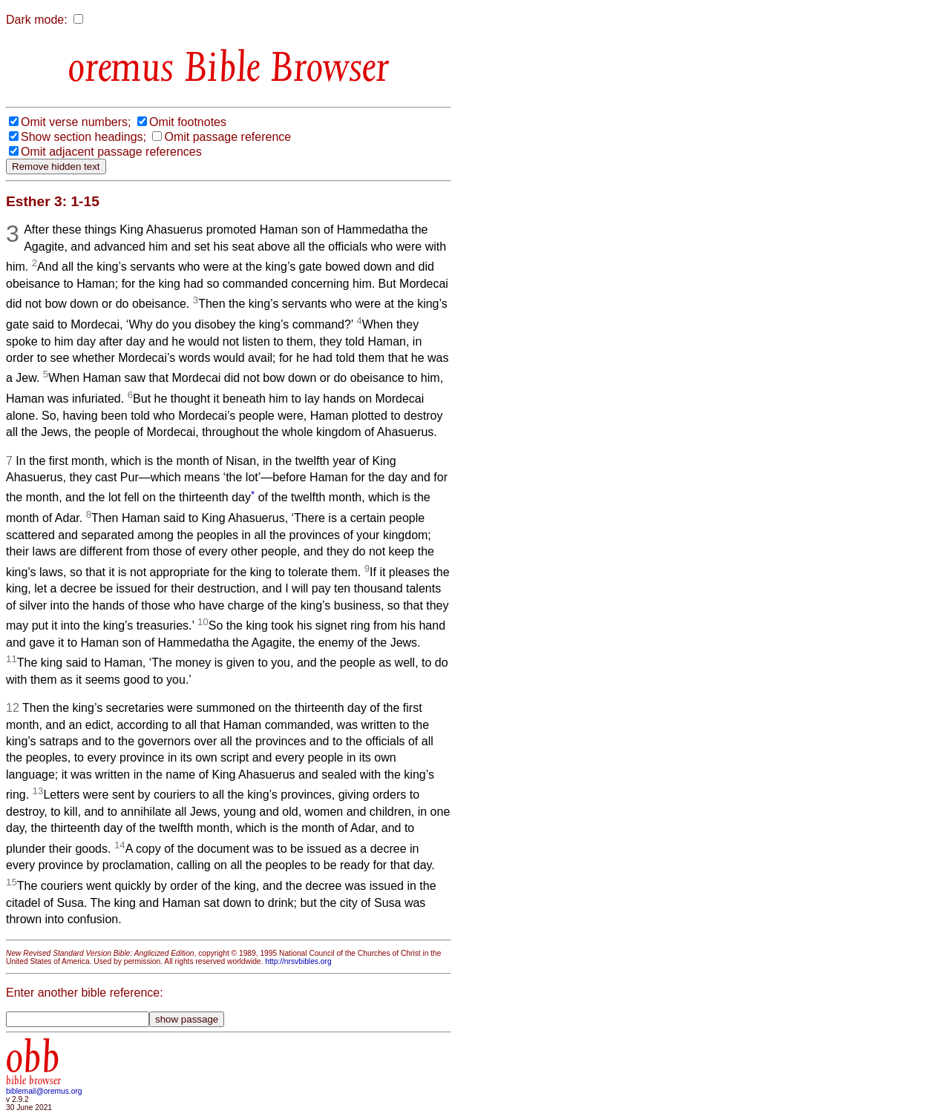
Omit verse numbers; (76, 122)
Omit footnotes (187, 122)
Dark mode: (37, 19)
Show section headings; (83, 137)
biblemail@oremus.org (44, 1091)
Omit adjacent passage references (111, 151)
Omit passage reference (227, 137)
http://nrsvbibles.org (298, 961)
